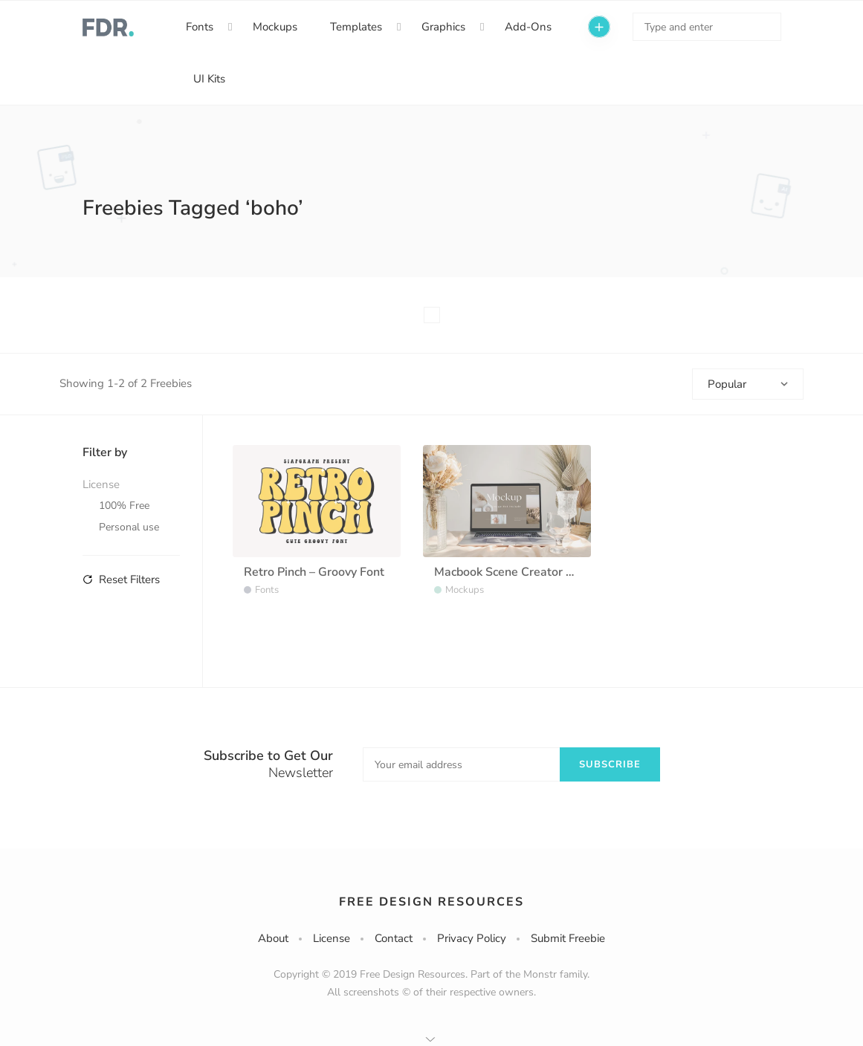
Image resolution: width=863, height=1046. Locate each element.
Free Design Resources (431, 902)
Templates (356, 26)
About (273, 938)
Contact (394, 938)
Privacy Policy (471, 938)
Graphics (443, 26)
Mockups (275, 26)
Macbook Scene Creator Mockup (520, 572)
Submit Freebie (568, 938)
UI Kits (209, 78)
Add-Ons (528, 26)
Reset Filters (121, 579)
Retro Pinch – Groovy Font (314, 572)
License (331, 938)
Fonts (199, 26)
